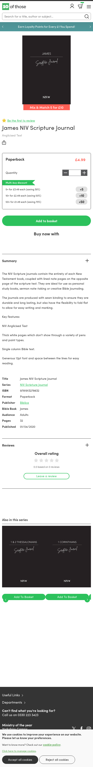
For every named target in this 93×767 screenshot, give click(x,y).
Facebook (81, 729)
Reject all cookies (57, 760)
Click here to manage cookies (19, 750)
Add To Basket (24, 597)
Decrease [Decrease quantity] (65, 173)
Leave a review (46, 476)
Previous (2, 27)
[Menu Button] (89, 6)
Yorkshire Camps (15, 729)
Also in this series (15, 519)
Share (4, 142)
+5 (81, 189)
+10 (81, 195)
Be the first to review (21, 120)
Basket (82, 5)
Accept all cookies (20, 760)
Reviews (8, 445)
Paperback (15, 159)
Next (90, 27)
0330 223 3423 (28, 715)
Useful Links (11, 695)
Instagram (89, 729)
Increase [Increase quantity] (84, 173)
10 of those (14, 6)
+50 (81, 201)
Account (72, 6)
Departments (12, 702)
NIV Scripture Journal (34, 385)
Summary (9, 260)
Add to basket (46, 220)
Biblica (24, 403)
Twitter (74, 729)
